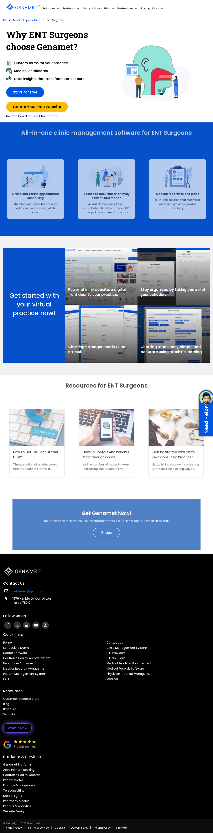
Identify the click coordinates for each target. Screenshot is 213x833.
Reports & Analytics (17, 806)
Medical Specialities (98, 8)
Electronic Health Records (21, 775)
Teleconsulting (14, 790)
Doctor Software (15, 653)
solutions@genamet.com (32, 591)
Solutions (51, 8)
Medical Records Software (125, 668)
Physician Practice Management (130, 674)
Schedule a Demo (16, 648)
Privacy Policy (13, 827)
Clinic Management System (126, 648)
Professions (128, 8)
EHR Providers (115, 653)
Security (9, 714)
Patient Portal (13, 780)
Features (71, 8)
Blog (6, 704)
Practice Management (19, 785)
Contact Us (114, 642)
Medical (112, 679)
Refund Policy (102, 827)
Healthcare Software (18, 663)
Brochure (9, 709)
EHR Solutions (115, 658)
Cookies (60, 827)
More (158, 8)
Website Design (14, 811)
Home (7, 642)
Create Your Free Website (37, 106)
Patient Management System (24, 674)
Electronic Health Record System (27, 658)
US (5, 20)
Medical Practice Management (128, 663)
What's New (17, 728)
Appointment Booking (19, 770)
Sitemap (121, 827)
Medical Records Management (25, 668)
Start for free (25, 91)
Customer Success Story (21, 699)
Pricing (145, 8)
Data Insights (12, 796)
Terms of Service (38, 827)
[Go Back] (22, 7)
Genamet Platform (17, 764)
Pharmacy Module (16, 801)
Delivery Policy (79, 827)
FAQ (6, 679)
